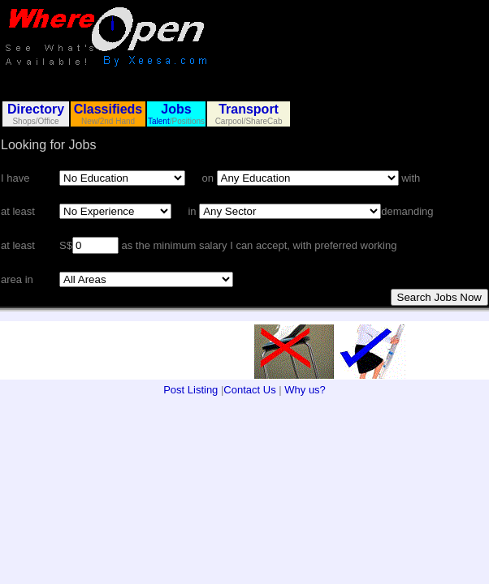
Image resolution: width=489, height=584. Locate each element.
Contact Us (249, 390)
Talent (159, 121)
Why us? (305, 390)
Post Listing (190, 390)
